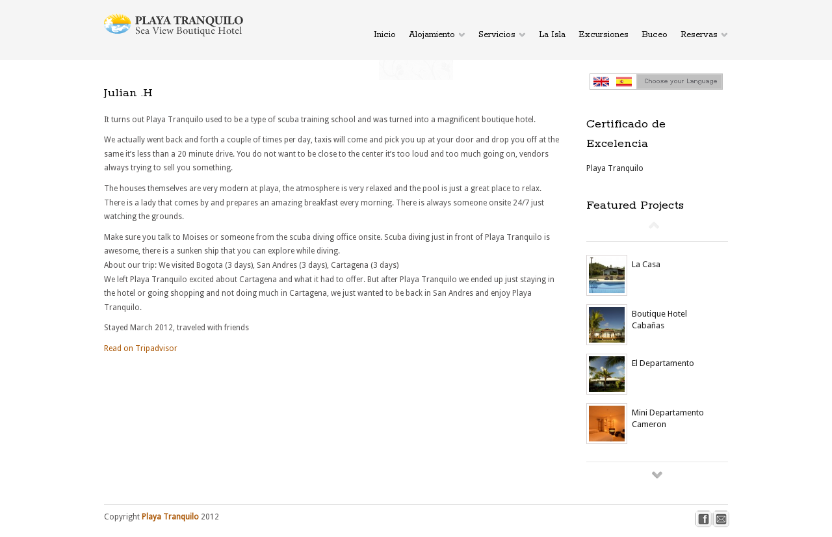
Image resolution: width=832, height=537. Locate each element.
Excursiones (603, 34)
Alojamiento (432, 34)
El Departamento (663, 363)
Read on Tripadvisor (140, 348)
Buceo (655, 34)
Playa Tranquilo (615, 168)
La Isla (552, 34)
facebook (703, 519)
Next (657, 474)
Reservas (699, 34)
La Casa (646, 264)
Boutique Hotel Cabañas (659, 319)
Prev (654, 225)
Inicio (385, 34)
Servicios (496, 34)
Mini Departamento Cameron (668, 418)
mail (721, 519)
